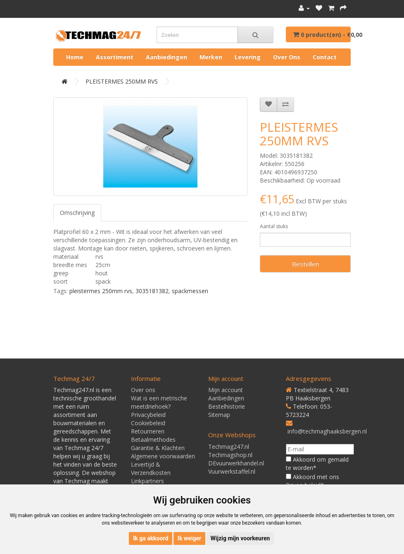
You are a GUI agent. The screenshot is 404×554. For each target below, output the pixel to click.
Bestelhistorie (226, 406)
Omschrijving (77, 213)
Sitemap (219, 415)
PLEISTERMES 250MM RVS (122, 81)
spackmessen (190, 291)
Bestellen (305, 264)
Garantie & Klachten (158, 448)
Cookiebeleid (148, 423)
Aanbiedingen (166, 57)
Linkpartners (147, 481)
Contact (325, 57)
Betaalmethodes (153, 439)
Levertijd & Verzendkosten (151, 468)
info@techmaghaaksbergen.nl (327, 431)
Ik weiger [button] (189, 538)
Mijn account (225, 390)
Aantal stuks (274, 226)
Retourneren (147, 431)
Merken (211, 57)
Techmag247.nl (228, 446)
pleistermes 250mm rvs (100, 291)
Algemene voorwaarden (163, 456)
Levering (248, 57)
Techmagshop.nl (230, 455)
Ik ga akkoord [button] (150, 538)
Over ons (286, 57)
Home (74, 57)
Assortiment (114, 57)
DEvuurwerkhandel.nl (236, 463)
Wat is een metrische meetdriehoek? (159, 402)
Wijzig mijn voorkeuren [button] (240, 538)
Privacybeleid (148, 415)
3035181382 (152, 291)
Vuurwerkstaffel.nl (231, 471)
